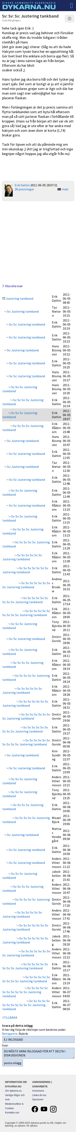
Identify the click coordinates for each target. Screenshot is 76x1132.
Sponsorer (37, 1099)
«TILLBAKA (9, 1017)
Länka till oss (39, 1095)
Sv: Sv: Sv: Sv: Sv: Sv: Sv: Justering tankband (25, 570)
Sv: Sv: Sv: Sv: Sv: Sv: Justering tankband (22, 557)
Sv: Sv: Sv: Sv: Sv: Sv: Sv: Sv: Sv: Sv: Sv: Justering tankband (25, 992)
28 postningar (24, 189)
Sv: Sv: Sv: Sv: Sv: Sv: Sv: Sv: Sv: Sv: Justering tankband (26, 613)
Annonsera (38, 1090)
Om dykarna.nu (13, 1090)
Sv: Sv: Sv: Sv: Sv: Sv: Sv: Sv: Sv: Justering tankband (25, 600)
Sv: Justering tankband (22, 311)
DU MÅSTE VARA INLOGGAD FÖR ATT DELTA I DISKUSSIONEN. (38, 1053)
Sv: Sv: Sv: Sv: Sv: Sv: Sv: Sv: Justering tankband (26, 585)
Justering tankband (19, 298)
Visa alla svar (14, 286)
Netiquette (9, 1034)
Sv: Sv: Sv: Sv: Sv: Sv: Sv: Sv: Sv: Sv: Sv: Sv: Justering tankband (26, 1005)
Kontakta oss (12, 1112)
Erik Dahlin (22, 185)
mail (65, 189)
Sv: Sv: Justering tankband (27, 324)
